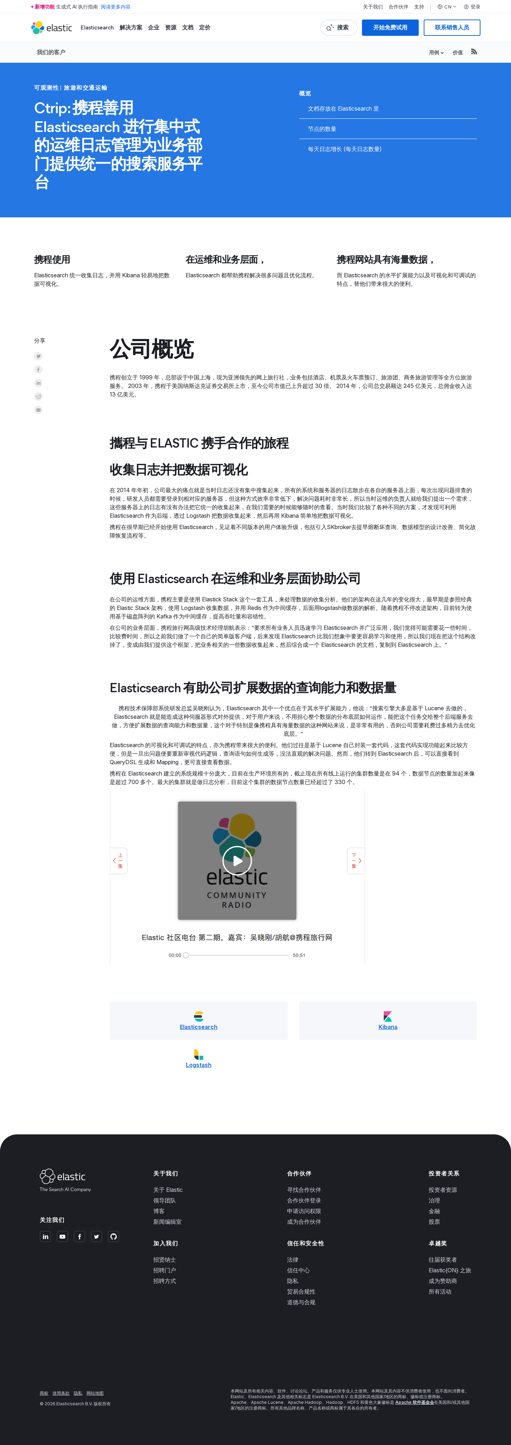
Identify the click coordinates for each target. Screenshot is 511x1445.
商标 (44, 1393)
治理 (434, 1200)
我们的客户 (51, 52)
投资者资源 (443, 1189)
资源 (170, 27)
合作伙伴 (398, 6)
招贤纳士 (164, 1259)
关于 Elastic (168, 1189)
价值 (458, 52)
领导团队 (164, 1200)
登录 (471, 7)
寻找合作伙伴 (304, 1189)
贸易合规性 (301, 1291)
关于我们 (373, 6)
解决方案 (131, 27)
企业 (153, 27)
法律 (292, 1259)
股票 (434, 1221)
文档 (187, 27)
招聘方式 (164, 1280)
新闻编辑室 (167, 1221)
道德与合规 (301, 1302)
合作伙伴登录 (304, 1200)
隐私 (292, 1280)
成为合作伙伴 (304, 1221)
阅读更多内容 (116, 7)
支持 (419, 6)
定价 (204, 27)
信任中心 (298, 1270)
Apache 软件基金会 (414, 1402)
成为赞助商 (443, 1280)
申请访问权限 (304, 1211)
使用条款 (61, 1393)
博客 (159, 1211)
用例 (434, 52)
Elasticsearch (97, 27)
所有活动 (440, 1291)
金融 (434, 1211)
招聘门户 (164, 1270)
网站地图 (95, 1393)
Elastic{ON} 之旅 (450, 1270)
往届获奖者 (443, 1259)
